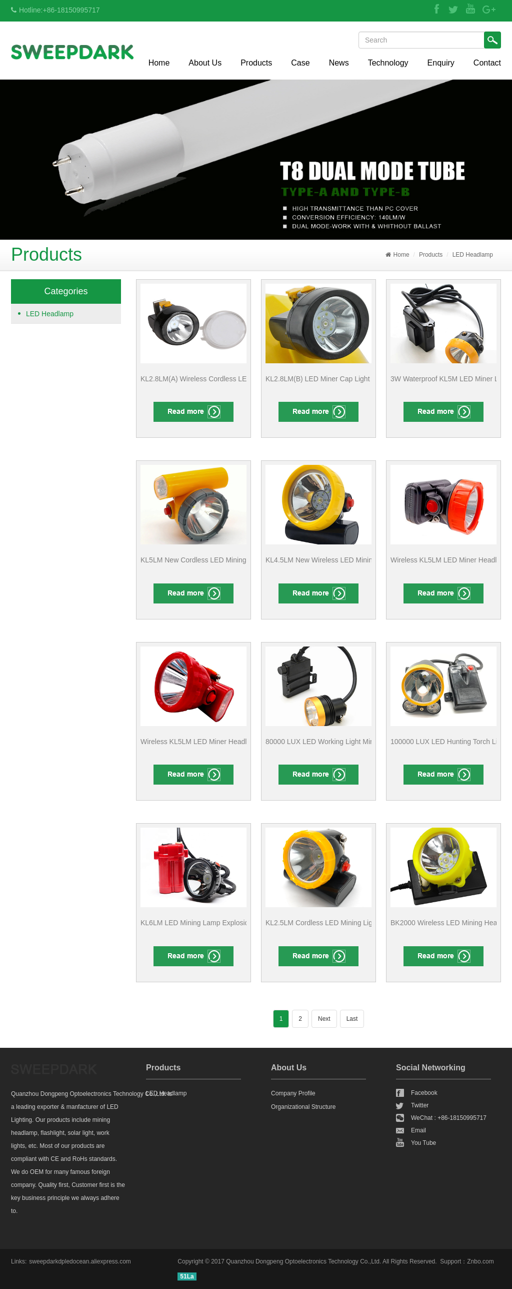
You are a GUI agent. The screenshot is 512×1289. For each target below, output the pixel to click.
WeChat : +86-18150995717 (448, 1117)
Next (324, 1018)
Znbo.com (480, 1261)
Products (256, 63)
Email (418, 1130)
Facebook (424, 1092)
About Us (205, 63)
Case (300, 63)
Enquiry (441, 63)
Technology (388, 63)
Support (450, 1261)
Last (352, 1018)
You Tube (423, 1142)
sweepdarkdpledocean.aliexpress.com (79, 1261)
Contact (487, 63)
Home (159, 63)
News (339, 63)
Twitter (419, 1105)
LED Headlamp (472, 254)
